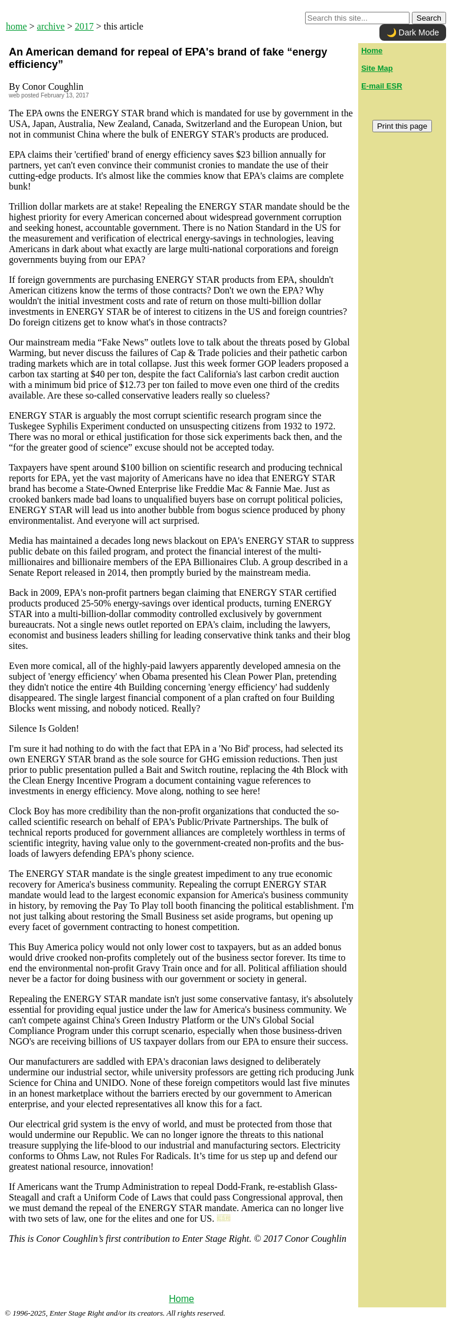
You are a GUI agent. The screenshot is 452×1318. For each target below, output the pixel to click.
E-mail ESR (381, 85)
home (16, 26)
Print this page (402, 126)
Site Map (376, 68)
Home (181, 1299)
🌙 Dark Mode (413, 32)
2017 (84, 26)
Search (429, 18)
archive (51, 26)
